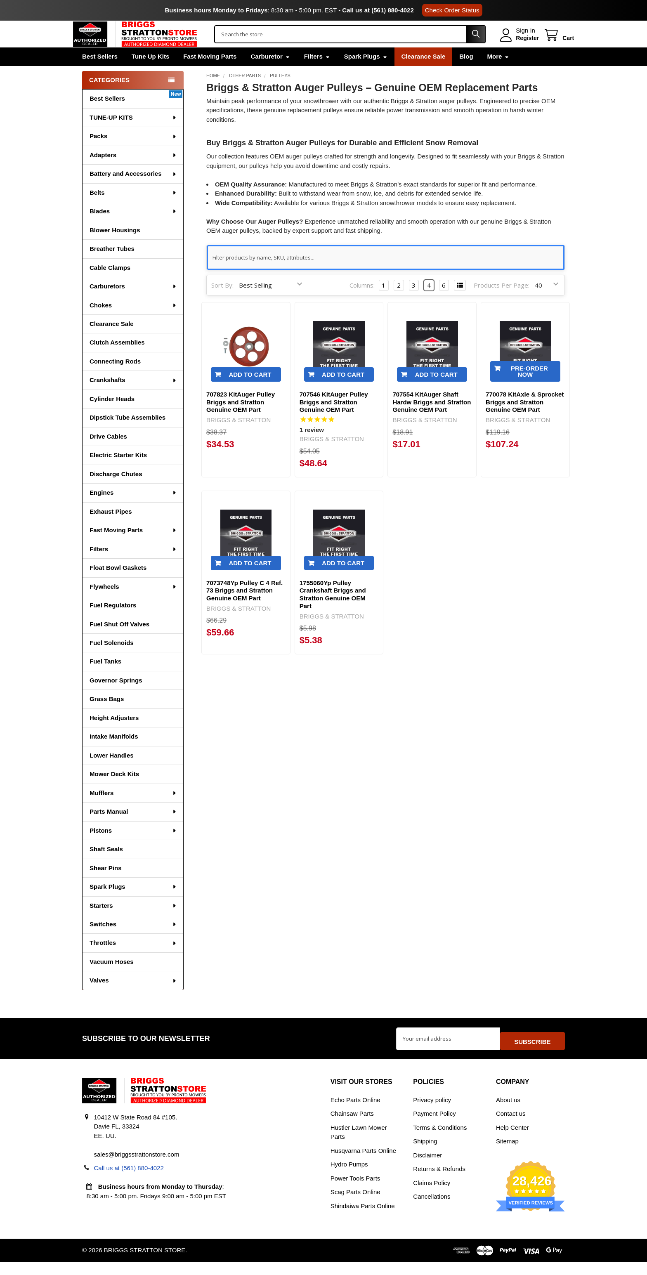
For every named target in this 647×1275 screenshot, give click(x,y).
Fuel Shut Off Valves (119, 641)
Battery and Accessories (133, 190)
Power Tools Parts (355, 1191)
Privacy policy (432, 1112)
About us (508, 1112)
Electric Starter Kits (118, 472)
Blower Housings (115, 247)
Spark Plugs (365, 73)
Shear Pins (106, 885)
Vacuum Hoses (112, 978)
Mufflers (133, 810)
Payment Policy (434, 1126)
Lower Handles (112, 772)
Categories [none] (109, 97)
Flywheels (133, 603)
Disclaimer (427, 1167)
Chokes (133, 322)
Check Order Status (452, 10)
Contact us (511, 1126)
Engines (133, 509)
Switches (133, 941)
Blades (133, 228)
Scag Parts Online (355, 1204)
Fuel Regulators (113, 622)
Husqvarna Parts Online (363, 1163)
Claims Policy (431, 1195)
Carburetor (270, 73)
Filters (317, 73)
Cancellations (431, 1209)
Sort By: (222, 302)
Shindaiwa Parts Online (363, 1218)
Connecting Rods (115, 378)
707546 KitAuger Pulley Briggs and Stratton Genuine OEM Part (334, 419)
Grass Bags (107, 716)
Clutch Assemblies (117, 359)
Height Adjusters (114, 735)
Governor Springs (116, 697)
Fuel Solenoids (112, 659)
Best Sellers (100, 73)
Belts (133, 209)
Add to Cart (250, 391)
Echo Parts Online (355, 1112)
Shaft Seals (106, 866)
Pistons (133, 847)
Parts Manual (133, 828)
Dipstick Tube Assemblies (127, 434)
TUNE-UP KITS (133, 134)
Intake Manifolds (114, 753)
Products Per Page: (501, 302)
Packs (133, 153)
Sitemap (507, 1153)
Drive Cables (108, 453)
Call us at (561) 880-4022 (377, 10)
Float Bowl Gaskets (118, 584)
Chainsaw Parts (352, 1126)
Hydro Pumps (349, 1177)
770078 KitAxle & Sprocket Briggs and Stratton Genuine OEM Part (525, 419)
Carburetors (133, 303)
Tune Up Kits (150, 73)
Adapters (133, 172)
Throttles (133, 959)
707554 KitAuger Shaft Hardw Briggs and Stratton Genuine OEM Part (431, 419)
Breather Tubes (112, 265)
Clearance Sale (423, 73)
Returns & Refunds (439, 1181)
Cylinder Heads (112, 416)
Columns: (362, 302)
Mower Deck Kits (114, 791)
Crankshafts (133, 397)
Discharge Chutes (116, 491)
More (498, 73)
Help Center (512, 1140)
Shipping (425, 1153)
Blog (466, 73)
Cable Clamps (110, 284)
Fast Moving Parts (209, 73)
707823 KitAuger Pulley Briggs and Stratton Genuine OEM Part (240, 419)
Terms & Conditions (440, 1140)
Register (518, 46)
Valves (133, 997)
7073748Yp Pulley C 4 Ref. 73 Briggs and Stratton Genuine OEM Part (244, 608)
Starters (133, 922)
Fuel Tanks (105, 678)
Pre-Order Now (529, 388)
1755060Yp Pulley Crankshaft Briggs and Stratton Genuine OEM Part (333, 612)
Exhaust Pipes (111, 528)
